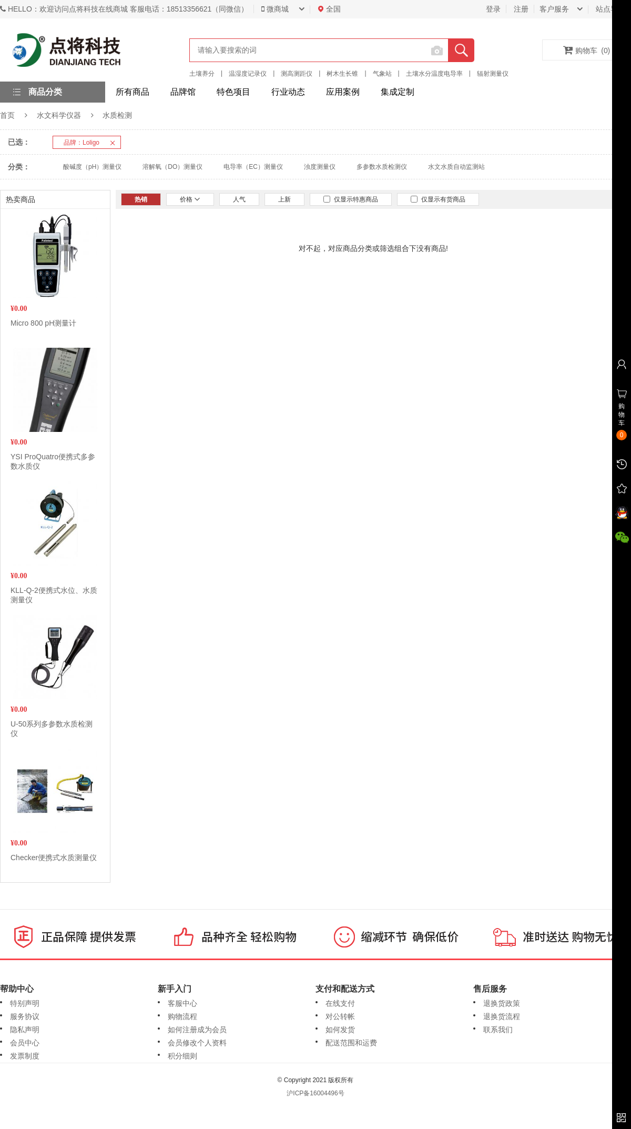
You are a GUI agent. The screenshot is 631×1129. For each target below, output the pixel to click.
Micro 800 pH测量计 (43, 323)
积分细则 (182, 1056)
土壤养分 (202, 73)
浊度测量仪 (319, 166)
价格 (190, 199)
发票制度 (24, 1056)
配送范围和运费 (351, 1043)
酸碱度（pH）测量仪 (92, 166)
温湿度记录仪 (248, 73)
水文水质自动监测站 (456, 166)
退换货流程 (501, 1016)
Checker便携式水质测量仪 (54, 857)
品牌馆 (183, 91)
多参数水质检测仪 (382, 166)
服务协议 (24, 1016)
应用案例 (343, 91)
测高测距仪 (296, 73)
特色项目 (233, 91)
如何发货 (340, 1029)
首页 (7, 115)
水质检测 (117, 115)
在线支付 (340, 1003)
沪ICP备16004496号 (315, 1093)
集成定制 (397, 91)
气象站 (382, 73)
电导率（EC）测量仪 (253, 166)
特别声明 (24, 1003)
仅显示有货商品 (438, 199)
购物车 (586, 50)
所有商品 (132, 91)
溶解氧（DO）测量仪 (172, 166)
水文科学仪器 (59, 115)
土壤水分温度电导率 (434, 73)
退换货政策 (501, 1003)
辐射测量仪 (492, 73)
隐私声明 (24, 1029)
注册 (521, 9)
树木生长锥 (342, 73)
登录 (493, 9)
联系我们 (498, 1029)
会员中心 (24, 1043)
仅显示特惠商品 (350, 199)
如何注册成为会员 (197, 1029)
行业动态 (288, 91)
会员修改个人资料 (197, 1043)
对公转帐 (340, 1016)
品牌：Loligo (92, 142)
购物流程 (182, 1016)
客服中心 (182, 1003)
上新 (284, 199)
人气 (239, 199)
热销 (141, 199)
